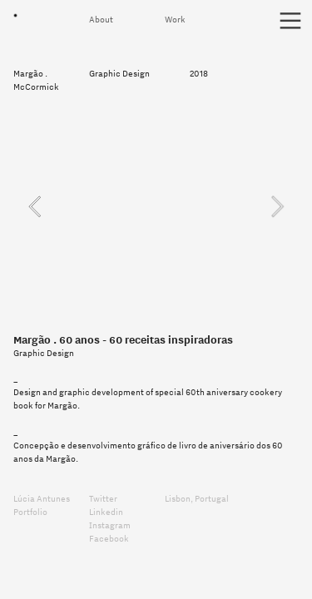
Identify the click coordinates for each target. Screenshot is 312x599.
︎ (290, 21)
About (102, 19)
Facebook (109, 538)
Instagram (110, 525)
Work (176, 19)
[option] (155, 206)
